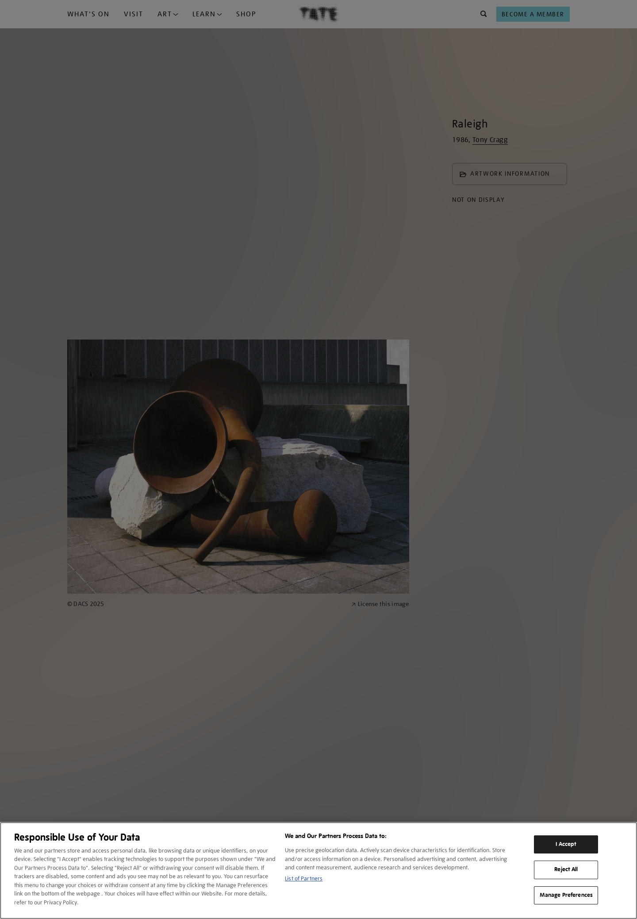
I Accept (566, 844)
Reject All (566, 869)
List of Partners (303, 878)
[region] (318, 870)
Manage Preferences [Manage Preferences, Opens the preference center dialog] (566, 895)
